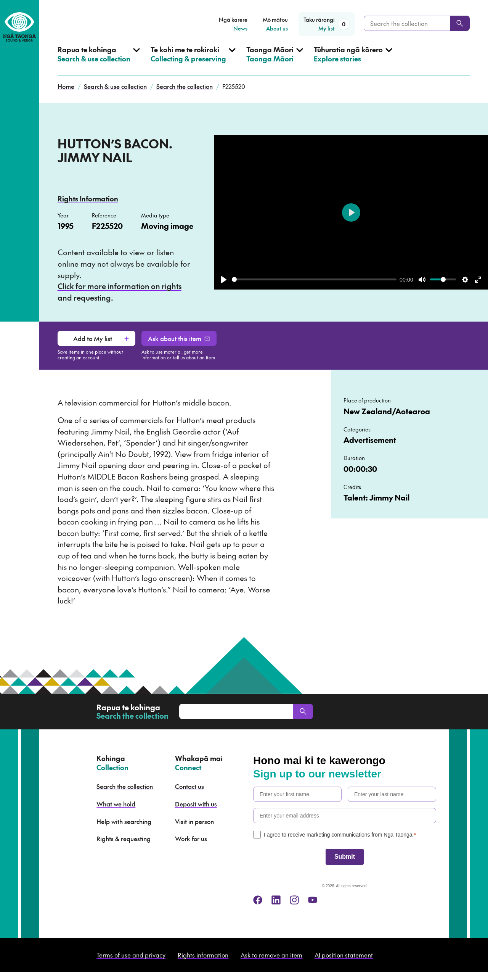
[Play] (224, 280)
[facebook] (257, 899)
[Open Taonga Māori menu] (274, 60)
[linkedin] (276, 899)
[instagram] (294, 899)
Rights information (203, 955)
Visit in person (194, 821)
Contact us (189, 786)
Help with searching (123, 821)
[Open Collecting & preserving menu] (193, 60)
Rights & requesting (123, 838)
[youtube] (312, 899)
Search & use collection (115, 86)
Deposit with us (196, 804)
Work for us (191, 838)
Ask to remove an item (271, 955)
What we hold (115, 804)
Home (66, 86)
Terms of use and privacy (130, 955)
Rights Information (88, 198)
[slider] (314, 279)
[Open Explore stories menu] (353, 60)
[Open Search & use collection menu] (99, 60)
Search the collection (184, 86)
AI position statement (344, 955)
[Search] (460, 23)
